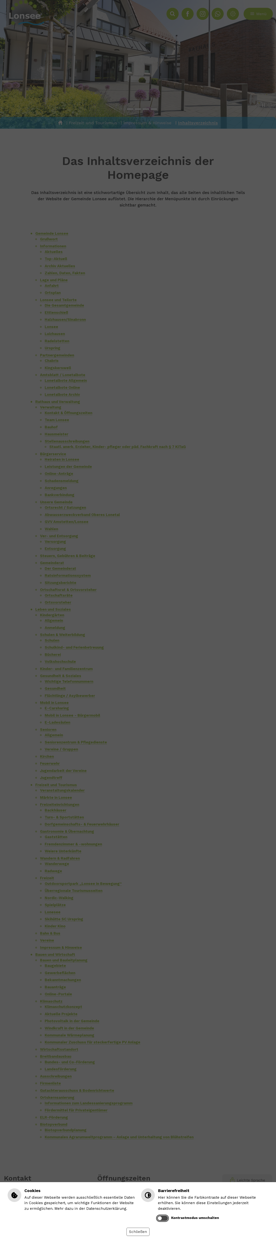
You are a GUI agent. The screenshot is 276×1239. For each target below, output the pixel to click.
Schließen (138, 1231)
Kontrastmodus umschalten (195, 1218)
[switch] (162, 1218)
